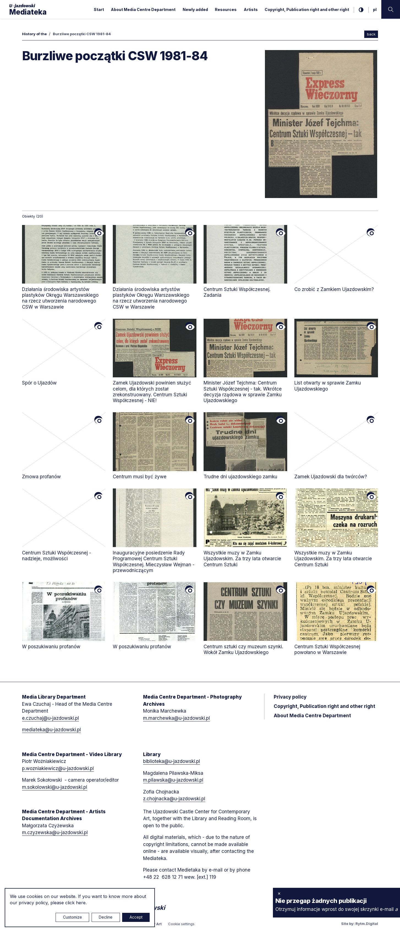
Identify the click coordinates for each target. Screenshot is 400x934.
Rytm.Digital (366, 923)
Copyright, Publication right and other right (307, 9)
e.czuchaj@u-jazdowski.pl (50, 718)
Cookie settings (181, 924)
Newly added (195, 9)
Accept (136, 917)
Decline (106, 917)
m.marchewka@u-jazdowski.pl (176, 718)
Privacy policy (290, 697)
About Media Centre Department (143, 9)
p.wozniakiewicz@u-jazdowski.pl (58, 768)
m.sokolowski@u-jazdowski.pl (54, 787)
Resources (226, 9)
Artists (251, 9)
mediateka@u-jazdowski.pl (51, 729)
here (81, 902)
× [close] (279, 893)
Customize (72, 917)
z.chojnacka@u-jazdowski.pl (174, 798)
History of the (34, 34)
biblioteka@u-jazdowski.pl (171, 761)
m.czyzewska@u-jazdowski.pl (55, 832)
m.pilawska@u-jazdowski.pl (173, 780)
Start (99, 9)
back (371, 34)
